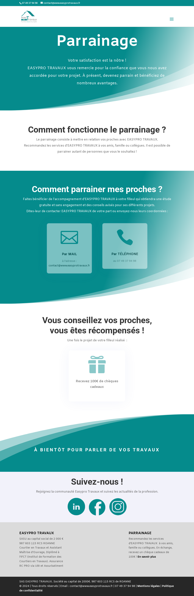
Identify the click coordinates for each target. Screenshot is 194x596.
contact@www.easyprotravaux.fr (69, 265)
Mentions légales (148, 586)
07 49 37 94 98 (30, 3)
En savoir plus (147, 557)
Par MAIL (69, 254)
